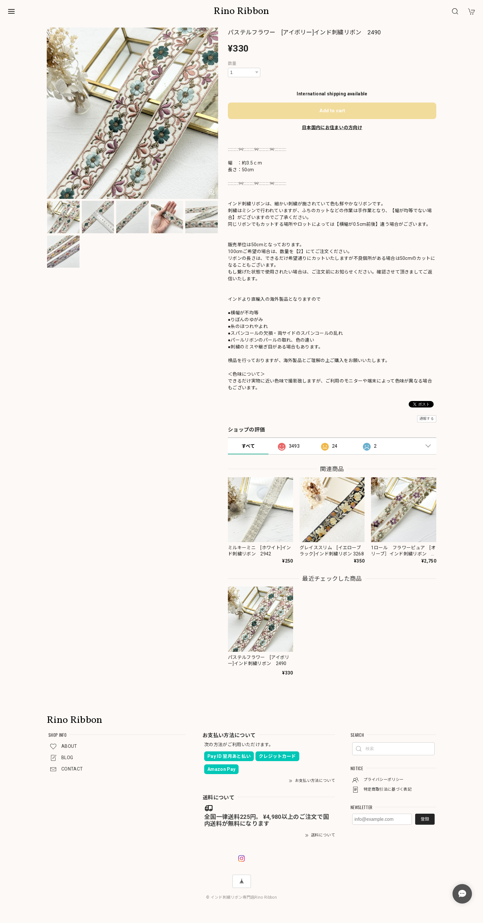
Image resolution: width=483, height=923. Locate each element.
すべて (248, 446)
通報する (426, 419)
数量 (232, 63)
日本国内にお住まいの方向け (332, 127)
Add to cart (332, 111)
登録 (425, 819)
